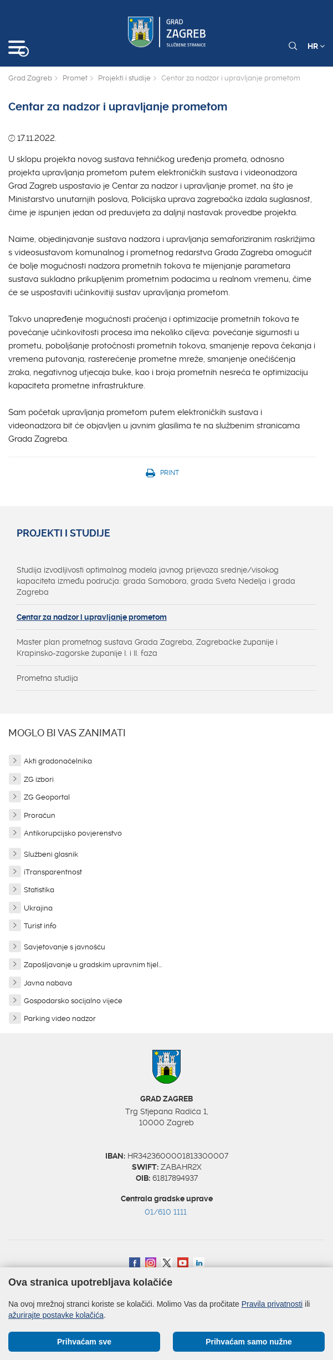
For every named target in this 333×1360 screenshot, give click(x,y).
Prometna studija (47, 678)
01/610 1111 (166, 1211)
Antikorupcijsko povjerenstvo (73, 833)
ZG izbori (39, 779)
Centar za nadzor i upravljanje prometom (92, 617)
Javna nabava (48, 983)
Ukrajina (38, 908)
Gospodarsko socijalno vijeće (73, 1001)
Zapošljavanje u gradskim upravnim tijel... (93, 964)
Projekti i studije (124, 78)
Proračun (39, 815)
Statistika (39, 890)
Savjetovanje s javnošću (64, 947)
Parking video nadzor (60, 1018)
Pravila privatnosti (272, 1304)
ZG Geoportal (47, 797)
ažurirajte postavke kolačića (56, 1315)
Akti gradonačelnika (58, 761)
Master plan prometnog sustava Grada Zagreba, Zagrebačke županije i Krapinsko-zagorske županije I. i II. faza (147, 648)
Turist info (40, 926)
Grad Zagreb (30, 78)
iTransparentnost (53, 872)
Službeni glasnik (51, 854)
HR (316, 46)
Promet (75, 78)
